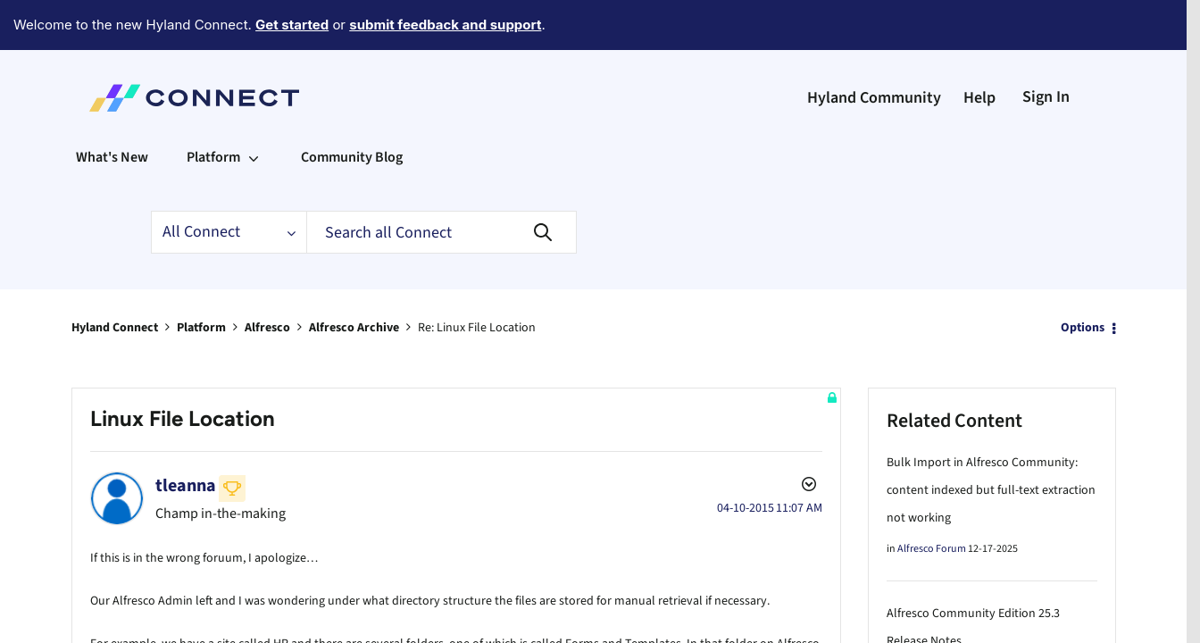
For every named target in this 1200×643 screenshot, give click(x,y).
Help (979, 49)
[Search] (441, 183)
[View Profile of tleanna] (185, 436)
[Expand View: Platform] (253, 108)
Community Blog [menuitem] (352, 108)
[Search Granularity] (228, 183)
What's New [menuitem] (112, 108)
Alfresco (267, 279)
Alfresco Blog (926, 622)
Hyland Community (874, 49)
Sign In (1046, 48)
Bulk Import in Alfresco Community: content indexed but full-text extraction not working (991, 441)
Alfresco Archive (354, 279)
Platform (201, 279)
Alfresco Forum (931, 499)
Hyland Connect (114, 279)
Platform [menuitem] (213, 108)
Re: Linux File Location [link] (477, 279)
